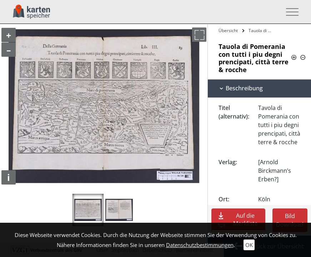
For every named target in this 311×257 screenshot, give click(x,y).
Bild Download (290, 220)
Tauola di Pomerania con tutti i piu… (262, 30)
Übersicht (228, 30)
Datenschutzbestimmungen (200, 244)
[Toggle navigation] (290, 12)
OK (249, 244)
